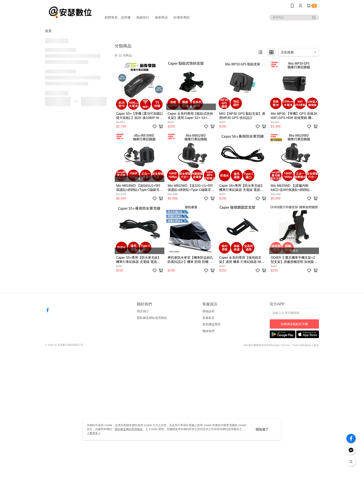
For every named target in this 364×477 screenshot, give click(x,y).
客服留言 (208, 318)
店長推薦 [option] (287, 52)
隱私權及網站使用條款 (152, 318)
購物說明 (208, 311)
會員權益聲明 (211, 324)
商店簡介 (143, 311)
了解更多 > (93, 433)
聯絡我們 (208, 331)
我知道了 (262, 429)
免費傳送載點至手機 (294, 324)
